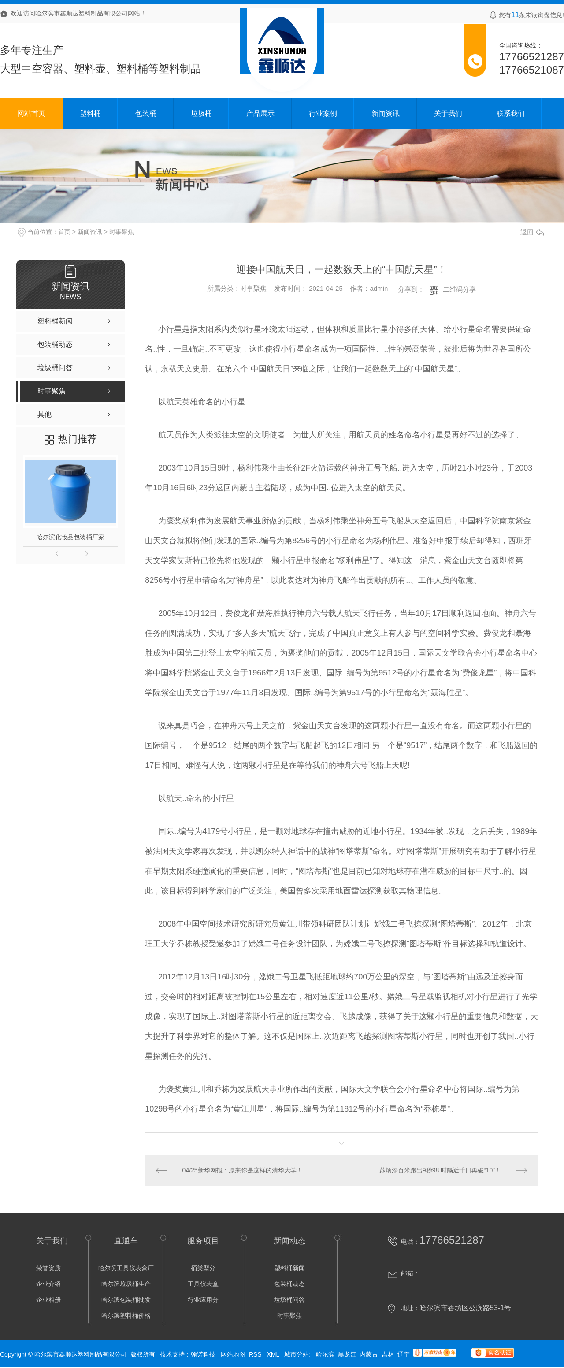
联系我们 (511, 113)
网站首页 (31, 113)
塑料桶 (90, 113)
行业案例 (323, 113)
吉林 (388, 1354)
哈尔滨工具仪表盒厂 (126, 1268)
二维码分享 (459, 289)
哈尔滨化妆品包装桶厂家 (70, 537)
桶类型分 (203, 1268)
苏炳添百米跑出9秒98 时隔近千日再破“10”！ (440, 1170)
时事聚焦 (121, 231)
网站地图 (233, 1354)
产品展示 (260, 113)
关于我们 (448, 113)
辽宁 (403, 1354)
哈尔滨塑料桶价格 (126, 1315)
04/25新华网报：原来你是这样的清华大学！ (242, 1170)
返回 (532, 232)
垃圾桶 (201, 113)
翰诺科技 (203, 1354)
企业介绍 (48, 1283)
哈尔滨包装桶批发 (126, 1299)
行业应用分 (203, 1299)
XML (274, 1354)
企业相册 (48, 1299)
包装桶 (145, 113)
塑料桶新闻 (289, 1268)
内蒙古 (369, 1354)
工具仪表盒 (203, 1283)
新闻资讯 (385, 113)
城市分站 (296, 1354)
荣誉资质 (48, 1268)
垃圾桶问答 (289, 1299)
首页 (64, 231)
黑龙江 (347, 1354)
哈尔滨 (325, 1354)
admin (379, 288)
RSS (256, 1354)
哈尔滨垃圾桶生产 (126, 1283)
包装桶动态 (289, 1283)
